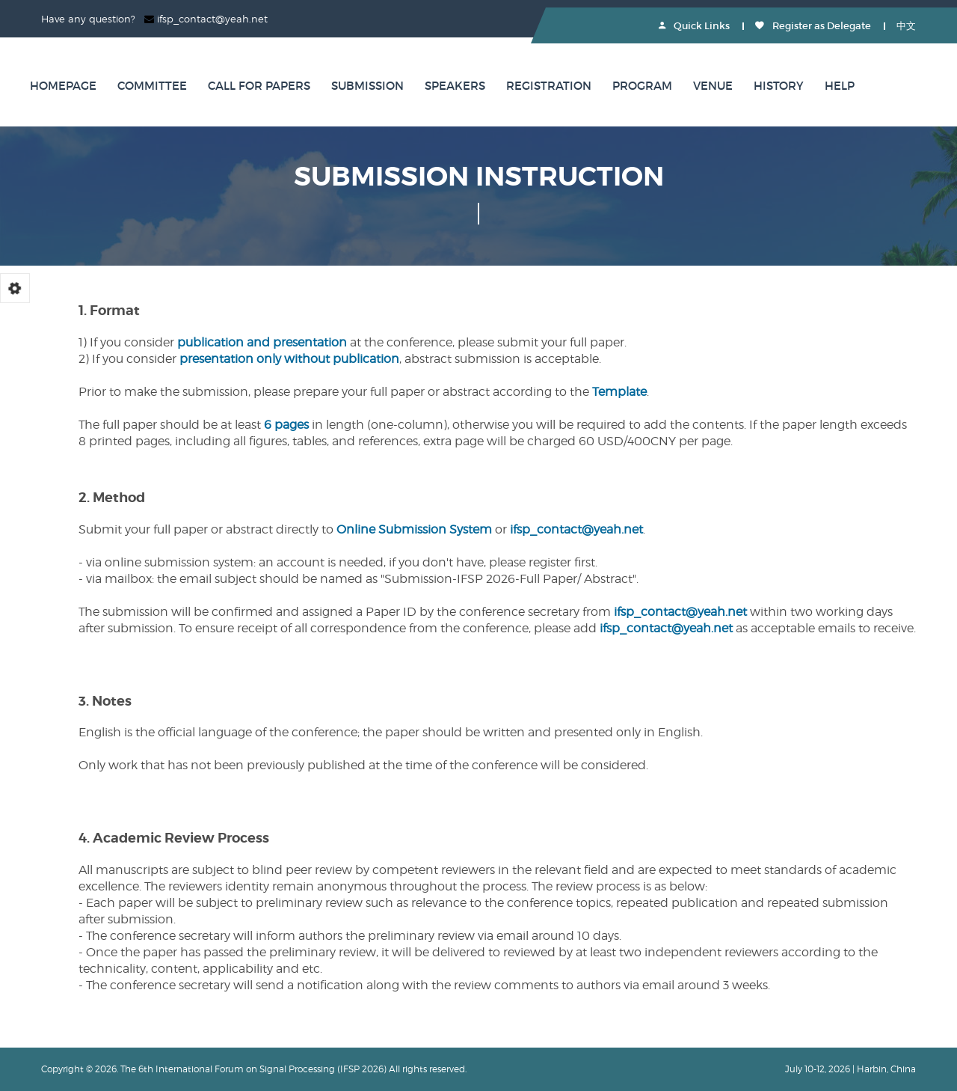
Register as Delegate (813, 25)
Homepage (63, 86)
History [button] (779, 86)
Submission (367, 86)
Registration (548, 86)
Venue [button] (713, 86)
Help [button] (840, 86)
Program (642, 86)
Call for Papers (259, 86)
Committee (152, 86)
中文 (906, 25)
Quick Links (694, 25)
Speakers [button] (455, 86)
